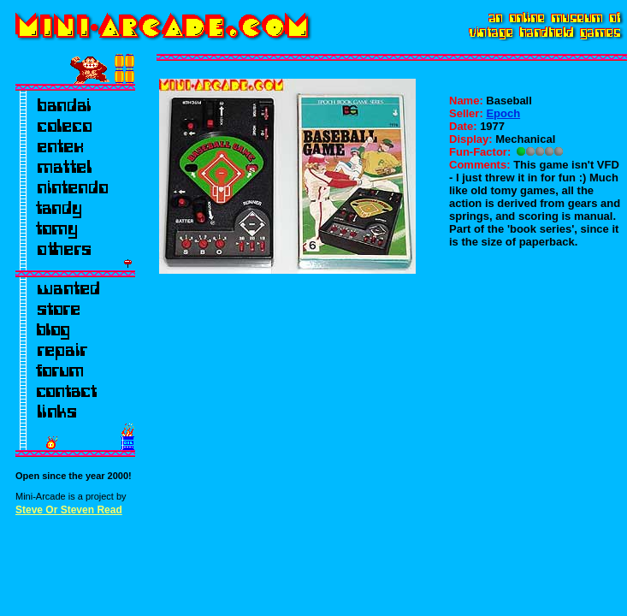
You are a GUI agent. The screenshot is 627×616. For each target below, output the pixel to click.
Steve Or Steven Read (68, 510)
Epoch (503, 113)
